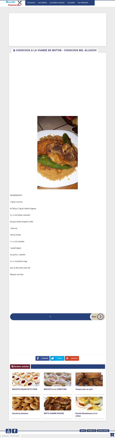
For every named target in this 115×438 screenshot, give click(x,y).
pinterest (72, 358)
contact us (91, 431)
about (83, 431)
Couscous (31, 2)
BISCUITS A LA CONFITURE (55, 389)
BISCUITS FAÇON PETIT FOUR (24, 389)
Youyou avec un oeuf (84, 389)
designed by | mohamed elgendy (11, 436)
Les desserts (83, 2)
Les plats (71, 2)
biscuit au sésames (20, 413)
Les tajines (42, 2)
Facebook (42, 358)
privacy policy (103, 431)
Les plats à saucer (57, 2)
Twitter (56, 358)
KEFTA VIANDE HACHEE (54, 413)
